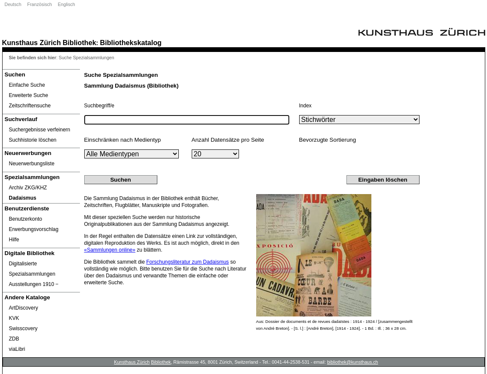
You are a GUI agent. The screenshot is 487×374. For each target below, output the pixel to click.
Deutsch (13, 4)
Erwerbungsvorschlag (33, 229)
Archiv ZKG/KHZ (28, 188)
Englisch (66, 4)
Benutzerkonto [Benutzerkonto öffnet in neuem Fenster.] (25, 219)
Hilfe (14, 240)
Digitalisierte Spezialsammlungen (32, 269)
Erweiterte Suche (28, 95)
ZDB (14, 339)
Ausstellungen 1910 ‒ (34, 284)
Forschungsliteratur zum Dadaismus (187, 262)
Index (305, 106)
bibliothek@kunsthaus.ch (352, 362)
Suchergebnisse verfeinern (39, 130)
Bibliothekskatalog (131, 42)
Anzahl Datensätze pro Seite (228, 140)
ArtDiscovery (23, 308)
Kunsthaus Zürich (31, 42)
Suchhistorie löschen (33, 140)
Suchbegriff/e (99, 106)
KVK (14, 318)
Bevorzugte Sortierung (327, 140)
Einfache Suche (27, 85)
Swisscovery (23, 328)
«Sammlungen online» (109, 250)
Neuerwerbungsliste (32, 164)
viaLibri (17, 349)
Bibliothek (79, 42)
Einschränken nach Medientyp (122, 140)
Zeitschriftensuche (30, 106)
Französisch (39, 4)
